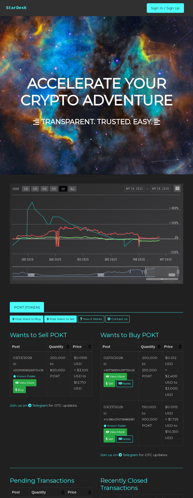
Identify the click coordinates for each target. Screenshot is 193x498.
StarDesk (16, 8)
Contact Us (117, 319)
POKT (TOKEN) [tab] (27, 307)
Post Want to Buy (26, 319)
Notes (125, 383)
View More (24, 383)
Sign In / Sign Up (165, 8)
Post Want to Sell (60, 319)
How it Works (91, 319)
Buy (19, 390)
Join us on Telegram (29, 405)
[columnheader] (59, 346)
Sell (109, 383)
